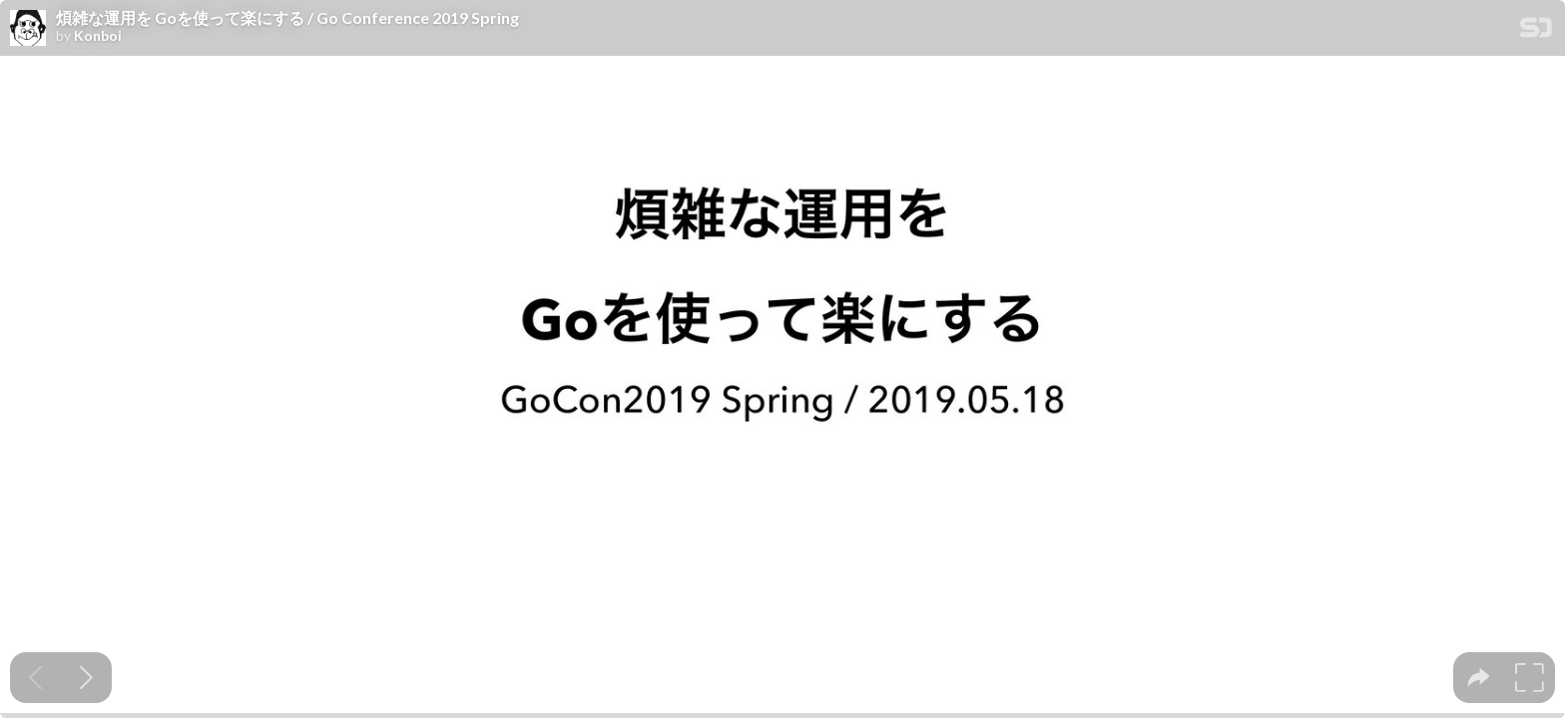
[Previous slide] (35, 677)
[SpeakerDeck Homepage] (1536, 31)
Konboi (98, 36)
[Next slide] (86, 677)
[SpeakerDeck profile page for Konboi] (28, 29)
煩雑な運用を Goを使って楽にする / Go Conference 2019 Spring (287, 18)
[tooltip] (1478, 677)
